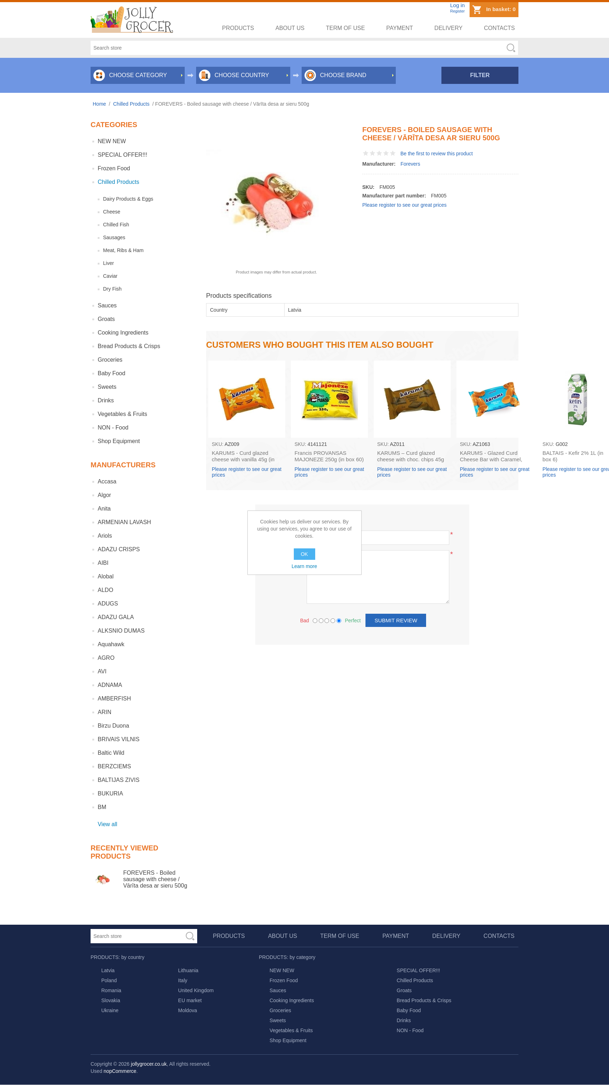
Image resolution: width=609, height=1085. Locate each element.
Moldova (187, 1010)
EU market (190, 1000)
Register (457, 11)
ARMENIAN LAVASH (124, 522)
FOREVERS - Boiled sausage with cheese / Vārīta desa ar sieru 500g (155, 879)
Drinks (106, 400)
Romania (111, 990)
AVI (102, 671)
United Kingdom (196, 990)
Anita (104, 509)
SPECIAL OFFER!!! (122, 155)
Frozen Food (114, 168)
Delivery (448, 28)
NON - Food (113, 428)
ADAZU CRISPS (119, 549)
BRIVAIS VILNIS (118, 739)
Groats (106, 319)
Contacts (499, 28)
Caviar (110, 276)
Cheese (111, 212)
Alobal (105, 576)
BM (102, 807)
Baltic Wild (111, 753)
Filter (480, 75)
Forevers (410, 164)
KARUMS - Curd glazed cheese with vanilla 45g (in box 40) (243, 459)
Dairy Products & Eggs (128, 199)
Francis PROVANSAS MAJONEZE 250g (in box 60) (329, 456)
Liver (108, 263)
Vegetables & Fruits (122, 414)
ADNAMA (110, 685)
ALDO (105, 590)
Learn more (304, 566)
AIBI (103, 563)
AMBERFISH (114, 698)
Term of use (345, 28)
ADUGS (108, 604)
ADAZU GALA (116, 617)
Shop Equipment (119, 441)
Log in (457, 5)
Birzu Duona (113, 726)
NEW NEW (112, 141)
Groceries (110, 360)
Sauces (107, 305)
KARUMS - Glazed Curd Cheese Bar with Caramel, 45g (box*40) (491, 459)
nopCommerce (120, 1071)
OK (304, 554)
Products (238, 28)
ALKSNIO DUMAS (121, 631)
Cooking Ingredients (123, 333)
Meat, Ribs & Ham (123, 250)
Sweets (107, 387)
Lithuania (188, 970)
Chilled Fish (116, 224)
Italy (183, 980)
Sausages (114, 237)
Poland (109, 980)
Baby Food (111, 373)
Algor (104, 495)
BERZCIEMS (114, 766)
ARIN (104, 712)
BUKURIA (110, 793)
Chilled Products (118, 182)
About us (290, 28)
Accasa (107, 481)
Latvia (107, 970)
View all (107, 824)
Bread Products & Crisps (129, 346)
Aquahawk (111, 644)
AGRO (106, 658)
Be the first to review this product (436, 153)
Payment (399, 28)
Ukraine (109, 1010)
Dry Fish (112, 289)
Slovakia (110, 1000)
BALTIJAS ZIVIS (118, 780)
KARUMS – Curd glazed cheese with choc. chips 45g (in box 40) (410, 459)
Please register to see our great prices (404, 205)
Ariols (105, 536)
